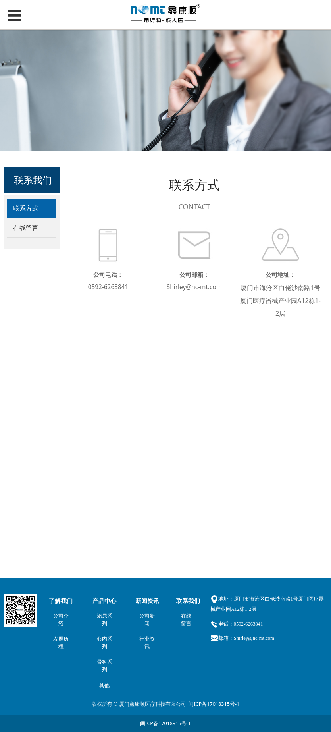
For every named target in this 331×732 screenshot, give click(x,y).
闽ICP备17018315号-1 (214, 703)
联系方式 (25, 208)
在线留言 (25, 227)
